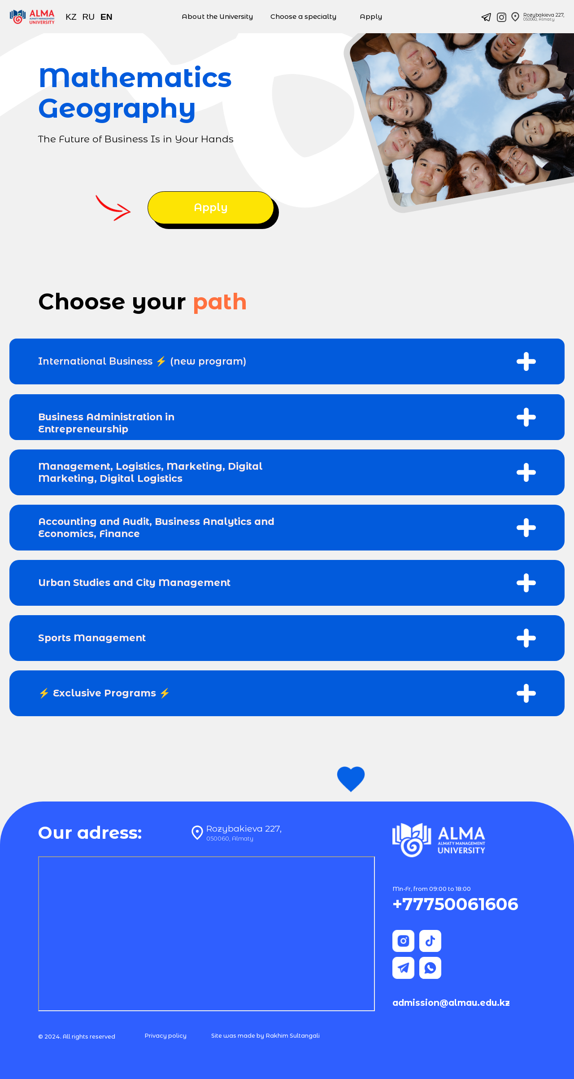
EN (106, 17)
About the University (217, 17)
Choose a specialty (303, 17)
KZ (71, 17)
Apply (371, 17)
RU (89, 17)
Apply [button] (211, 207)
